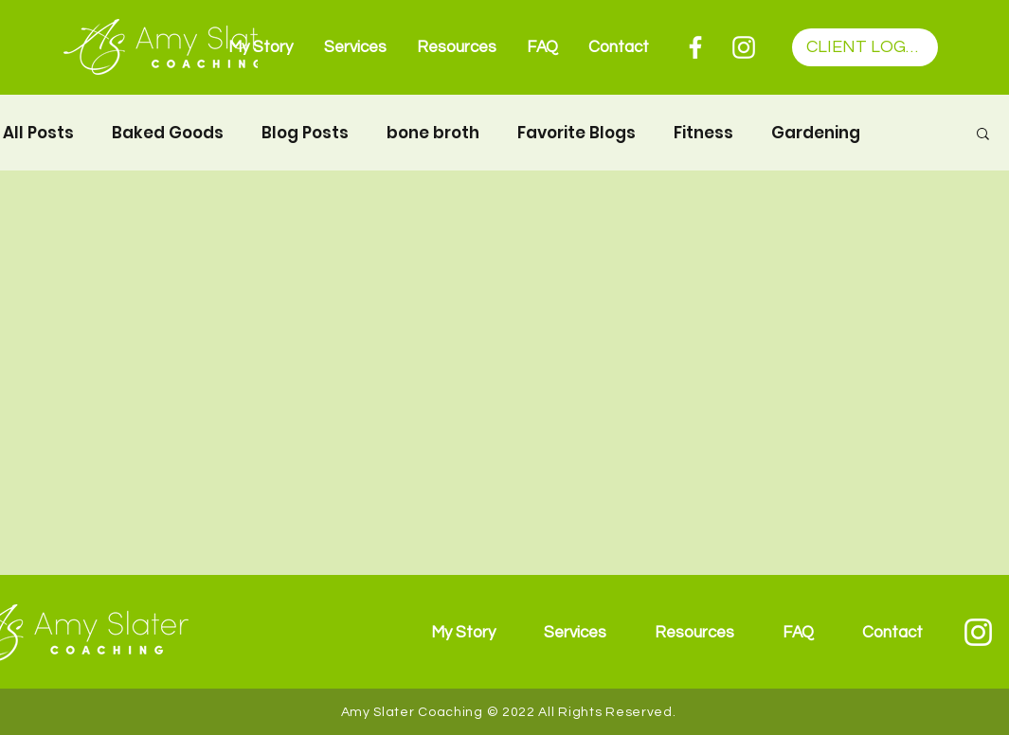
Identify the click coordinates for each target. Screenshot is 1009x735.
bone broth (433, 133)
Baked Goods (168, 133)
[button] (983, 135)
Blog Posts (305, 133)
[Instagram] (744, 47)
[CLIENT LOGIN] (865, 47)
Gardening (815, 133)
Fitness (703, 133)
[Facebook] (695, 47)
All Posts (38, 133)
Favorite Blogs (576, 133)
